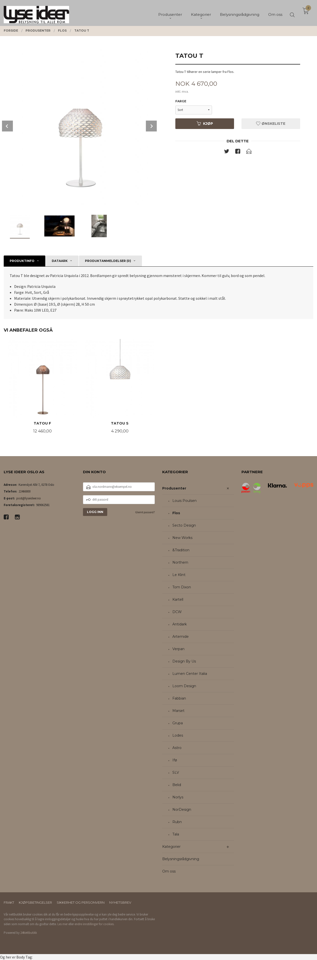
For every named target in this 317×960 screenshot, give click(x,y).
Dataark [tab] (60, 261)
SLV (175, 772)
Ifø (174, 760)
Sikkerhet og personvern (81, 902)
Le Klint (178, 575)
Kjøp (205, 123)
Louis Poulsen (184, 500)
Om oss (169, 871)
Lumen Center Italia (189, 673)
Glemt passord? (145, 512)
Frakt (9, 902)
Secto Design (184, 525)
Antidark (179, 624)
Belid (176, 785)
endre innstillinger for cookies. (94, 924)
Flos (176, 513)
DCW (177, 612)
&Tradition (180, 550)
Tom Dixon (181, 587)
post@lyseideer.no (28, 498)
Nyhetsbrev (120, 902)
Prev (7, 126)
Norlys (177, 797)
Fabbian (179, 698)
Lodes (177, 735)
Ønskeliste (270, 123)
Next (151, 126)
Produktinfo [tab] (22, 261)
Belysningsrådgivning (180, 859)
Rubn (177, 822)
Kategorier (171, 846)
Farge (180, 101)
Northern (180, 562)
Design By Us (184, 661)
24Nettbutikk (28, 933)
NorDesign (181, 809)
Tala (175, 834)
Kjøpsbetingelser (35, 902)
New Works (182, 537)
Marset (178, 710)
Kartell (177, 599)
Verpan (178, 649)
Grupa (177, 723)
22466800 (24, 491)
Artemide (180, 636)
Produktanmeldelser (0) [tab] (108, 261)
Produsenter (174, 488)
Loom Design (184, 686)
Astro (177, 748)
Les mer (62, 924)
